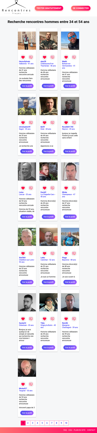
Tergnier (22, 391)
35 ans (28, 129)
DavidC (43, 192)
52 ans (52, 260)
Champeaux (67, 194)
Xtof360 (22, 258)
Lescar (22, 194)
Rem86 (65, 323)
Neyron (65, 129)
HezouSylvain (24, 61)
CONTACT (91, 430)
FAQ (65, 430)
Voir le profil (27, 86)
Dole (42, 129)
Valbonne (23, 64)
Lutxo (21, 192)
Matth (64, 61)
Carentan (44, 260)
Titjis (43, 323)
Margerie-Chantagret (66, 326)
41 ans (31, 64)
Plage (64, 258)
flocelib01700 (67, 127)
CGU (70, 430)
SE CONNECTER (81, 8)
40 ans (43, 197)
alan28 (43, 61)
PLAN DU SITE (79, 430)
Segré (21, 129)
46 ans (53, 66)
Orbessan (23, 325)
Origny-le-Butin (46, 325)
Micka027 (23, 388)
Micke (64, 192)
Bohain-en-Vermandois (67, 65)
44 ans (48, 129)
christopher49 (24, 127)
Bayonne (65, 260)
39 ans (75, 327)
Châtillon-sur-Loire (26, 260)
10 (66, 423)
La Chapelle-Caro (47, 194)
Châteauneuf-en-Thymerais (47, 65)
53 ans (28, 194)
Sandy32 (22, 323)
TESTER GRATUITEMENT (49, 8)
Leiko (43, 258)
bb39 (43, 127)
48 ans (73, 260)
